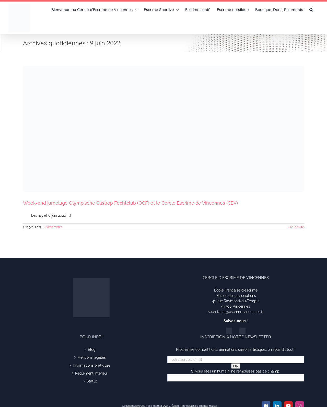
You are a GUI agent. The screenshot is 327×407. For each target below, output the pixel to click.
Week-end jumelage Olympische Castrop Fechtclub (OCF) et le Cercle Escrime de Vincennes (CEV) (130, 203)
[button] (311, 9)
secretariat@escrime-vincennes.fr (236, 312)
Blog (92, 349)
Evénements (53, 227)
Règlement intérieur (91, 373)
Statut (92, 381)
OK (235, 366)
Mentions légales (91, 357)
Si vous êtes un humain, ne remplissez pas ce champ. (235, 371)
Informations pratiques (91, 365)
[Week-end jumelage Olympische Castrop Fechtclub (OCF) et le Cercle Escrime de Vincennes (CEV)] (163, 129)
